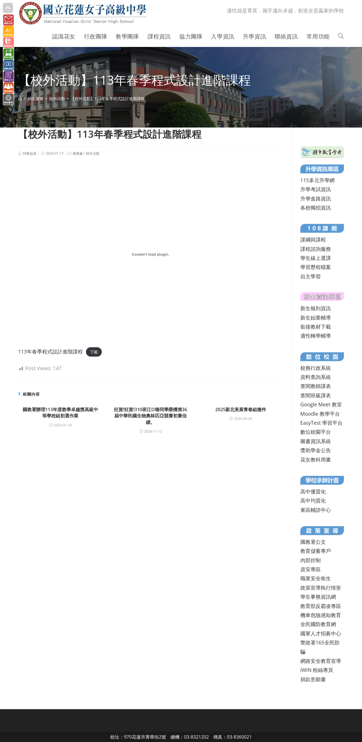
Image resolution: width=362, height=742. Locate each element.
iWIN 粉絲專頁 (316, 669)
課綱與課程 (313, 239)
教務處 (78, 153)
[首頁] (20, 98)
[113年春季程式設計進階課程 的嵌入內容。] (150, 254)
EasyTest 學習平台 (321, 422)
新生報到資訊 (315, 308)
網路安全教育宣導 (320, 660)
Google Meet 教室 (321, 404)
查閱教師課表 (315, 386)
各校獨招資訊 (315, 207)
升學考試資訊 (315, 189)
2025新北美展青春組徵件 (240, 409)
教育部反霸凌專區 (320, 606)
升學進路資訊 (315, 198)
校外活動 (93, 153)
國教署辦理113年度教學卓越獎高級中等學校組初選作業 (60, 412)
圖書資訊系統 (315, 441)
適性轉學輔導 (315, 335)
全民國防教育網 (318, 624)
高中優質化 (313, 491)
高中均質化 (313, 500)
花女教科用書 (315, 459)
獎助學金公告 (315, 450)
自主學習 (310, 276)
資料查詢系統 (315, 377)
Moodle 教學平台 (320, 413)
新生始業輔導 (315, 317)
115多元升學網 (317, 180)
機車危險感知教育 (320, 615)
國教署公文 (313, 541)
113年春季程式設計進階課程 (50, 351)
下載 (94, 352)
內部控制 (310, 560)
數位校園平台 (315, 431)
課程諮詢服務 (315, 248)
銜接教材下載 (315, 326)
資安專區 (310, 569)
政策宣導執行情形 (320, 587)
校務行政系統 (315, 367)
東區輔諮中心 (315, 509)
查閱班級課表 (315, 395)
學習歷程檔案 (315, 267)
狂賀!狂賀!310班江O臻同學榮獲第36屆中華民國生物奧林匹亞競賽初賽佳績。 (150, 415)
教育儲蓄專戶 (315, 550)
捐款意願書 (313, 679)
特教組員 (29, 153)
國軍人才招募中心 (320, 633)
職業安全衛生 (315, 578)
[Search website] (341, 36)
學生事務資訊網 (318, 596)
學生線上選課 (315, 257)
